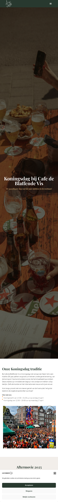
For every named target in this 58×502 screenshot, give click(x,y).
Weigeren (29, 494)
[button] (55, 476)
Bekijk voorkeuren (29, 500)
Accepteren (29, 488)
